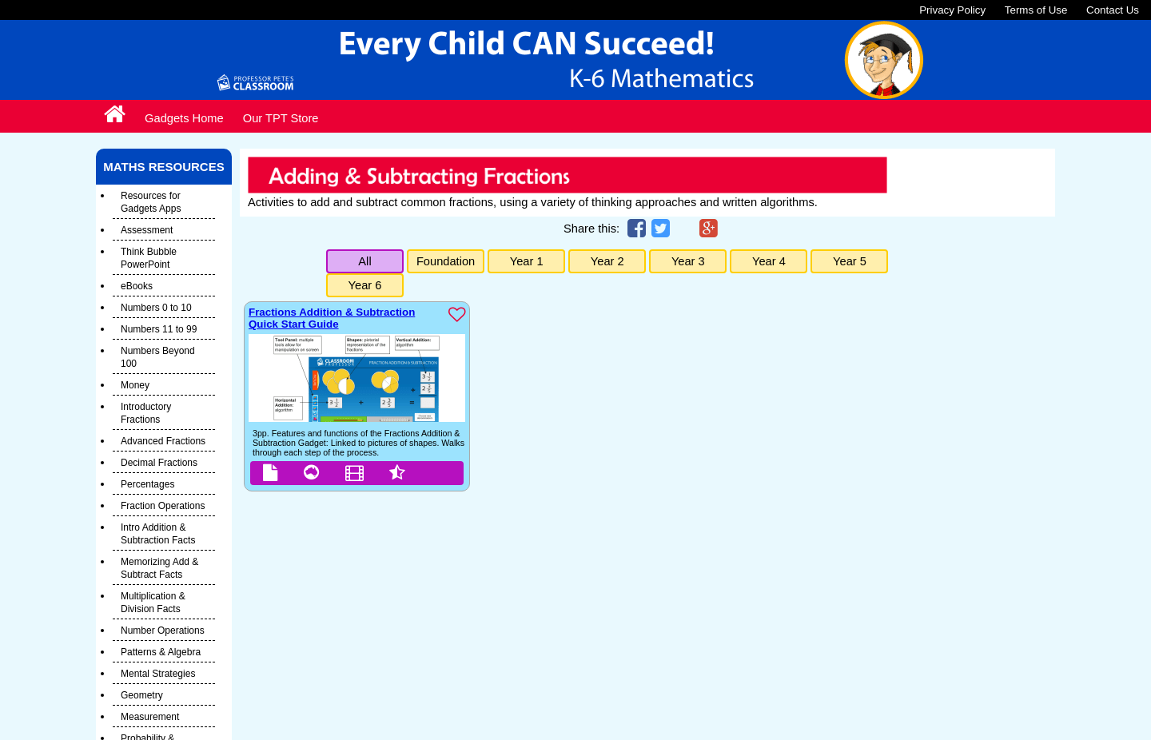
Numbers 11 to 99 (159, 329)
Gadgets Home (184, 118)
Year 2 (607, 261)
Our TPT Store (281, 118)
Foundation (445, 261)
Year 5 (849, 261)
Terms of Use (1036, 10)
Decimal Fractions (159, 462)
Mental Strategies (158, 673)
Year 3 (688, 261)
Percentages (147, 484)
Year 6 (365, 285)
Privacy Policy (952, 10)
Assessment (147, 230)
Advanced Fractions (163, 441)
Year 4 (769, 261)
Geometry (142, 695)
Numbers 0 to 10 (156, 307)
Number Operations (163, 630)
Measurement (150, 716)
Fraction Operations (163, 505)
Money (135, 385)
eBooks (137, 286)
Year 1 (527, 261)
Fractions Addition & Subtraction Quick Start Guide (332, 318)
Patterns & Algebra (161, 652)
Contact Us (1112, 10)
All (364, 261)
